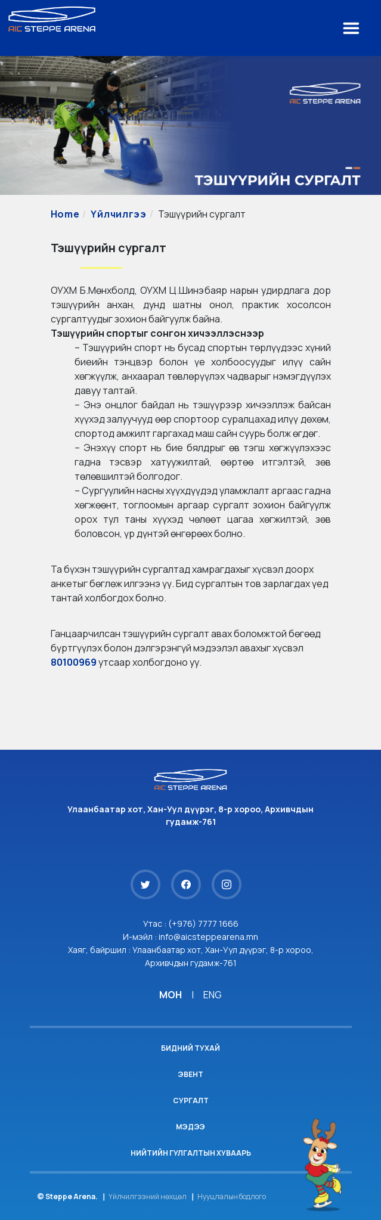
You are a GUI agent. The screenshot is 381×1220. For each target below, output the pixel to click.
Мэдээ (190, 1127)
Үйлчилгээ (118, 214)
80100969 (74, 662)
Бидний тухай (190, 1048)
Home (65, 214)
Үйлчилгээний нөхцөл (148, 1196)
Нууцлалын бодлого (231, 1196)
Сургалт (191, 1100)
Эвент (190, 1074)
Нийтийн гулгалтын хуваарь (191, 1153)
